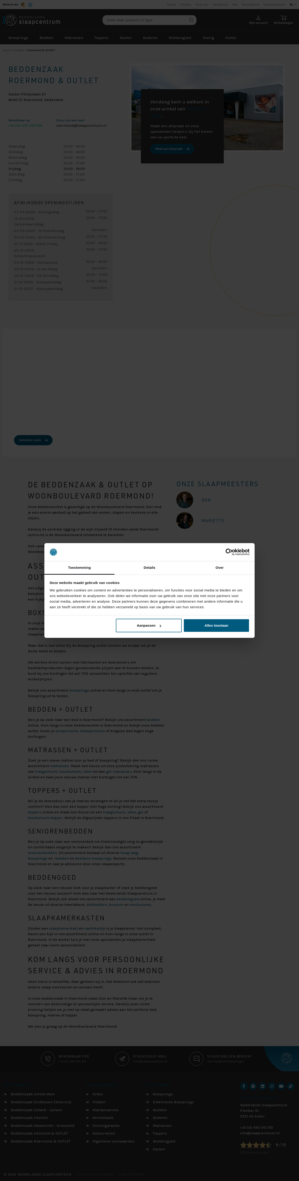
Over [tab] (220, 567)
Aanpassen (149, 625)
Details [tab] (149, 567)
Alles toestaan (216, 625)
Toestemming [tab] (79, 567)
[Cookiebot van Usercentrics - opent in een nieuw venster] (229, 552)
